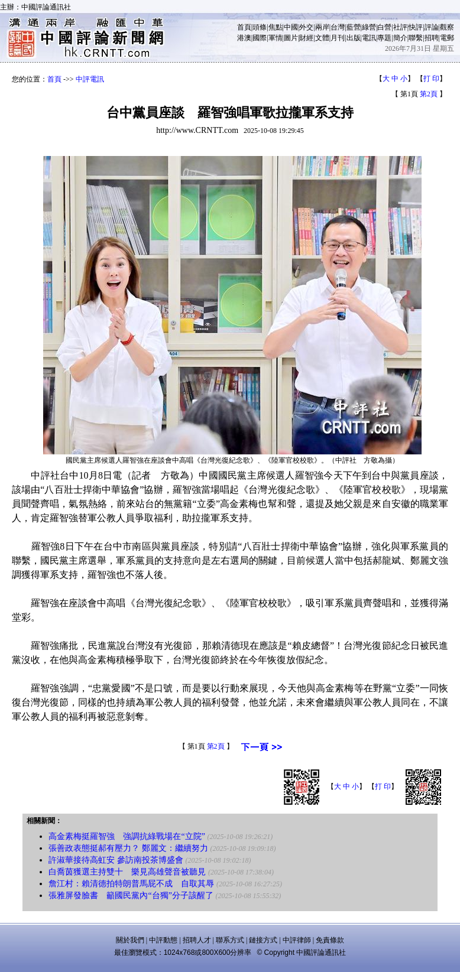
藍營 (353, 27)
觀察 (447, 27)
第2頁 (429, 94)
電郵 (447, 38)
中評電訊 (90, 79)
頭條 (259, 27)
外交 (306, 27)
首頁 (244, 27)
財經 (306, 38)
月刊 (338, 38)
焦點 (275, 27)
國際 (259, 38)
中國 (291, 27)
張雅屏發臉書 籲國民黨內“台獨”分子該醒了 (130, 895)
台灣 (338, 27)
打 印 (431, 78)
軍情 (275, 38)
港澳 (244, 38)
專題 (384, 38)
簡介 (400, 38)
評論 (432, 27)
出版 (353, 38)
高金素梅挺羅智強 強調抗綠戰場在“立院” (126, 836)
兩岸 (322, 27)
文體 (322, 38)
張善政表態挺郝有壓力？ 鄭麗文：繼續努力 (128, 848)
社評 (400, 27)
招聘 (432, 38)
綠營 (369, 27)
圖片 (291, 38)
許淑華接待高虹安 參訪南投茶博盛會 (115, 860)
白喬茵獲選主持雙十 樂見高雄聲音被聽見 (127, 871)
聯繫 (416, 38)
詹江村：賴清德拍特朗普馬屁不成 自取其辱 (131, 883)
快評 (416, 27)
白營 (384, 27)
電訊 (369, 38)
